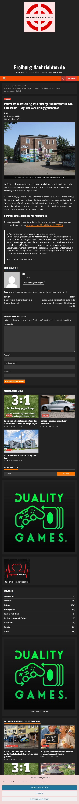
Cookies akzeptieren (39, 788)
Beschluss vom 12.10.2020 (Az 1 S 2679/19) (44, 225)
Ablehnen (39, 793)
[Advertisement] (39, 47)
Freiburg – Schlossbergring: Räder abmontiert (54, 422)
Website (7, 371)
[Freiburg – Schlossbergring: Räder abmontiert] (58, 406)
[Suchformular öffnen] (58, 78)
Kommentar (9, 324)
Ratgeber (7, 627)
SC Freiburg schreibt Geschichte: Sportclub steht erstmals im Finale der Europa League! (20, 422)
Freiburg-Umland (9, 609)
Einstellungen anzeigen (39, 799)
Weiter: (57, 301)
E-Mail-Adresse (10, 363)
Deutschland (8, 600)
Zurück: (22, 300)
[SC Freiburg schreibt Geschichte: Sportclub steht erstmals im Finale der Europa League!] (21, 406)
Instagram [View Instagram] (68, 78)
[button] (4, 78)
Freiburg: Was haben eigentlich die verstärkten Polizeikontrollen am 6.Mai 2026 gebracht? (21, 754)
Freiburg (7, 99)
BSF (7, 113)
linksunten (42, 292)
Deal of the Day (9, 596)
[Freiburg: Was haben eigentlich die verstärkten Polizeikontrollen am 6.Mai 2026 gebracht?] (21, 737)
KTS (25, 292)
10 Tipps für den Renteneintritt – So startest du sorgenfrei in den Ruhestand (57, 752)
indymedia (19, 292)
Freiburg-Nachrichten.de (39, 67)
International (8, 622)
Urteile (6, 631)
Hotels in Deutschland (11, 614)
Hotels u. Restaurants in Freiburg (15, 618)
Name (7, 355)
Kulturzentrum (32, 292)
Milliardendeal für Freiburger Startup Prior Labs (20, 456)
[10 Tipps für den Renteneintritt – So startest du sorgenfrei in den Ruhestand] (58, 737)
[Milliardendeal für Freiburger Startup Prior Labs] (21, 441)
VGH (64, 292)
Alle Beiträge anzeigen (33, 282)
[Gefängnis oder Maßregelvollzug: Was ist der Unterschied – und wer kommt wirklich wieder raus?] (58, 774)
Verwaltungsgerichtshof (54, 292)
